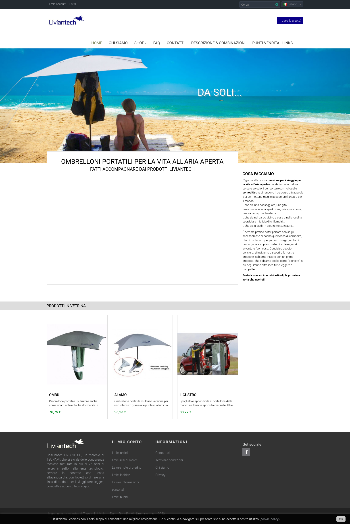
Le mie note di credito (126, 467)
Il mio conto (127, 442)
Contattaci (163, 453)
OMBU (54, 395)
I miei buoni (120, 497)
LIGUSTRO (188, 395)
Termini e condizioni (169, 460)
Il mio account (57, 4)
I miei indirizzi (121, 475)
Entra (72, 4)
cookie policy (270, 519)
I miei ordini (120, 453)
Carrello (290, 20)
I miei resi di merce (125, 460)
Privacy (160, 475)
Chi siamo (162, 467)
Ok (341, 519)
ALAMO (121, 395)
